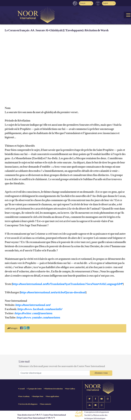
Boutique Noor (38, 396)
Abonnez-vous (101, 373)
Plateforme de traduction (54, 389)
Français (82, 3)
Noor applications (53, 396)
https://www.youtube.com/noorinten (38, 317)
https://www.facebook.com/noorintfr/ (40, 309)
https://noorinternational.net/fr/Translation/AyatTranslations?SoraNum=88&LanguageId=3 (67, 284)
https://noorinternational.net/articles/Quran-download (52, 292)
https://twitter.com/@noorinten (33, 313)
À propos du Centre (35, 389)
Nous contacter (46, 404)
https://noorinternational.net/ (33, 305)
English (105, 3)
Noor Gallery (70, 389)
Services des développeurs (28, 404)
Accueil (22, 389)
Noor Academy (24, 396)
